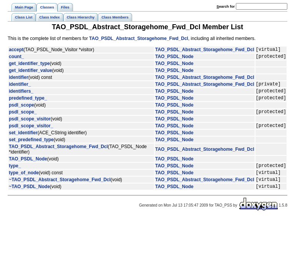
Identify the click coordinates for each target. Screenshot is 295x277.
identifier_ (20, 87)
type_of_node (24, 182)
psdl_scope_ (23, 118)
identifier (18, 79)
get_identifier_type (29, 65)
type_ (15, 174)
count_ (16, 58)
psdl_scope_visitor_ (31, 133)
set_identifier (23, 141)
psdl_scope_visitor (30, 125)
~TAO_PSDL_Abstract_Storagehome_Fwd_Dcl (60, 191)
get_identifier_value (30, 72)
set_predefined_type (31, 147)
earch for (225, 6)
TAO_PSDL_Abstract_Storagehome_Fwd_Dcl (138, 38)
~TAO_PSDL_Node (29, 199)
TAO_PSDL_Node (174, 58)
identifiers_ (21, 95)
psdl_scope (21, 110)
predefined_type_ (28, 103)
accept (16, 50)
